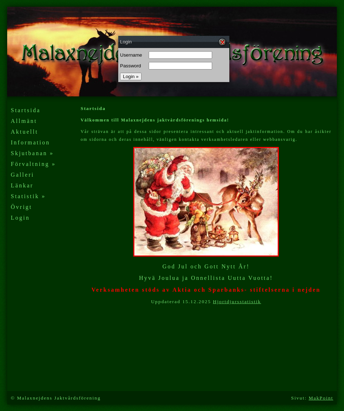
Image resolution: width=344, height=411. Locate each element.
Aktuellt (24, 132)
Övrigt (21, 207)
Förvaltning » (33, 164)
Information (30, 142)
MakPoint (321, 398)
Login (20, 218)
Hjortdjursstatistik (237, 301)
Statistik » (28, 196)
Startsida (25, 110)
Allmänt (24, 121)
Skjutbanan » (32, 153)
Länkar (22, 185)
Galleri (22, 175)
